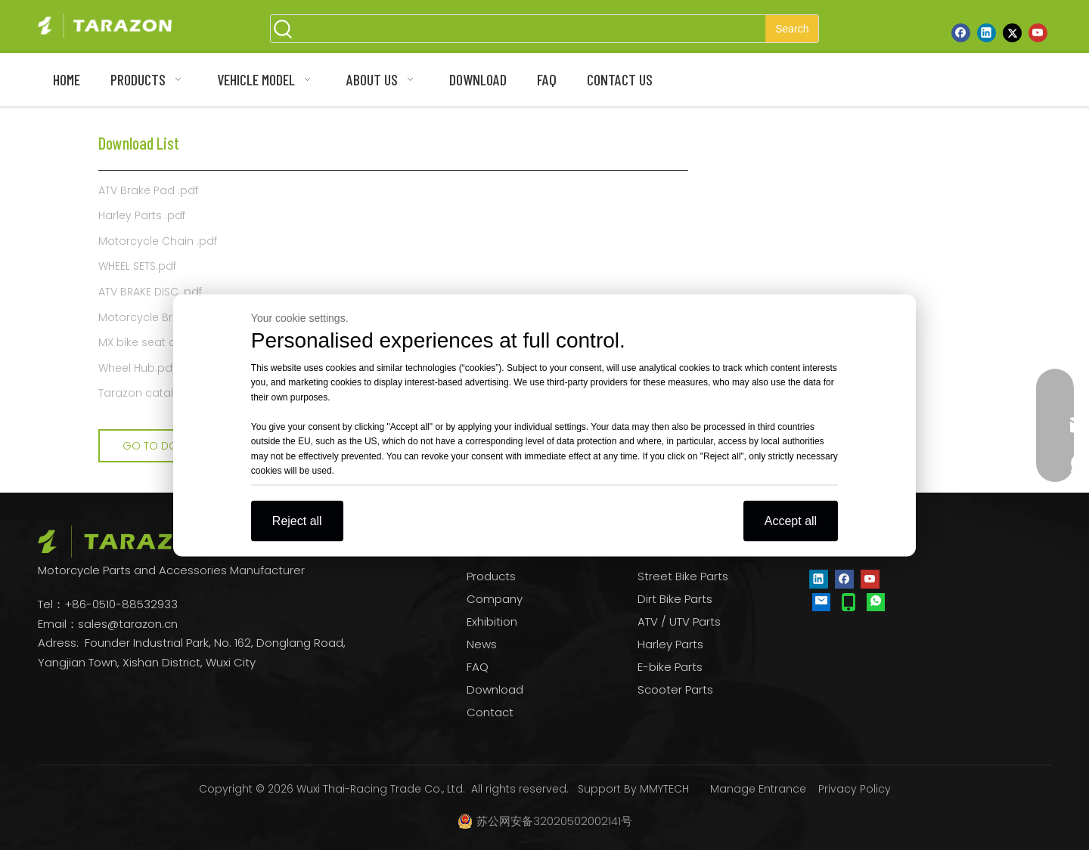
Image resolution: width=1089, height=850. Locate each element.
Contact (490, 712)
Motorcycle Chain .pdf (157, 241)
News (482, 644)
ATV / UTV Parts (679, 621)
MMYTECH (664, 788)
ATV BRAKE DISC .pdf (150, 291)
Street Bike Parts (683, 576)
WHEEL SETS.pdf (137, 266)
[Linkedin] (986, 32)
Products (491, 576)
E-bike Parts (670, 667)
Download (495, 689)
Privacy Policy (854, 788)
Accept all (791, 520)
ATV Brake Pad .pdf (148, 190)
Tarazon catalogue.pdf (160, 392)
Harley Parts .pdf (141, 215)
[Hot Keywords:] (791, 28)
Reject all (297, 520)
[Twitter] (1012, 32)
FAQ (478, 667)
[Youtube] (1037, 32)
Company (495, 599)
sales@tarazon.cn (128, 624)
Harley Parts (670, 644)
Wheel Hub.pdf (136, 368)
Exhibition (492, 621)
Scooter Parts (675, 689)
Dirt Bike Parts (675, 599)
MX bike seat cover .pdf (160, 342)
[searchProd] (530, 28)
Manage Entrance (758, 788)
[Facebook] (960, 32)
